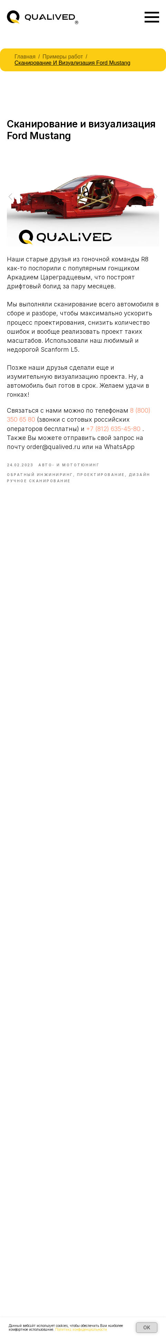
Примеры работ (62, 57)
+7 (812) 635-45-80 (113, 428)
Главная (25, 57)
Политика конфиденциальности (81, 1329)
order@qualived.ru (53, 446)
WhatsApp (119, 446)
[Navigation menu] (152, 17)
